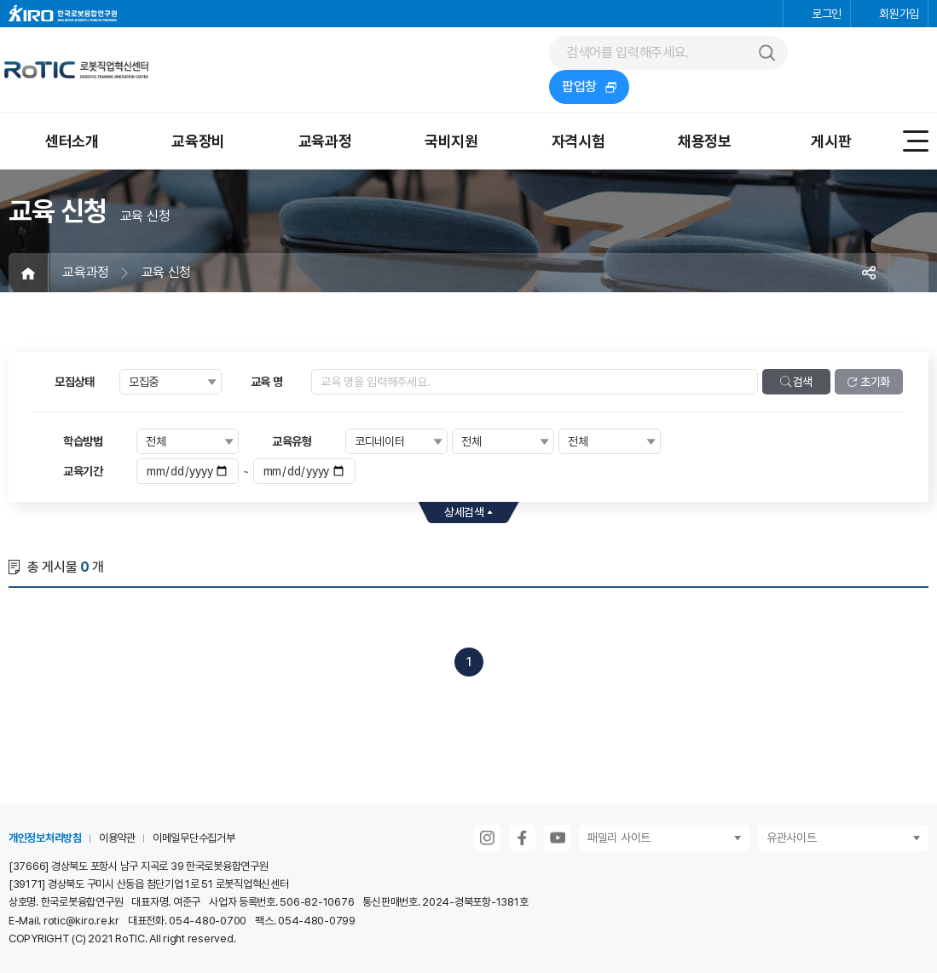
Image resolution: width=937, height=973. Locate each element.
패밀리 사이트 (619, 837)
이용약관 (117, 838)
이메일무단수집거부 (194, 838)
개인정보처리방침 (45, 838)
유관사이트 (791, 837)
